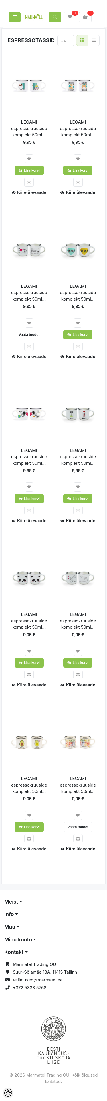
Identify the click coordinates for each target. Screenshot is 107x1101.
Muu (9, 927)
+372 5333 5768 (30, 987)
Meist (11, 902)
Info (9, 914)
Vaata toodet (29, 334)
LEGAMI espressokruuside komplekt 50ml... (29, 128)
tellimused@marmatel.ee (38, 980)
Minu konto (18, 939)
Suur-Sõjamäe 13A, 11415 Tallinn (45, 972)
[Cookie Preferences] (8, 1093)
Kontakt (13, 952)
